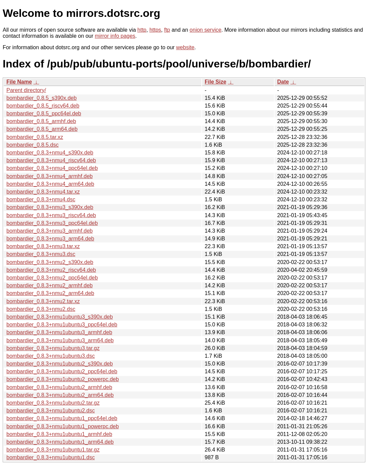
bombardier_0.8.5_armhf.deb (41, 121)
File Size (215, 82)
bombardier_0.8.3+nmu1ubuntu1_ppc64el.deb (61, 418)
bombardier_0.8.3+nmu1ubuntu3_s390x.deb (59, 317)
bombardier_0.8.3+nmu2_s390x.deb (49, 262)
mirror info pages (115, 36)
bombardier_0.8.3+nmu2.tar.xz (43, 301)
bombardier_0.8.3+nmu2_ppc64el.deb (52, 278)
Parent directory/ (26, 90)
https (155, 30)
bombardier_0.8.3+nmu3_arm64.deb (50, 238)
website (185, 47)
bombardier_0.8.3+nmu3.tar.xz (43, 246)
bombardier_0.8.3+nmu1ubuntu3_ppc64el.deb (61, 324)
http (141, 30)
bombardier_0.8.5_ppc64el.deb (43, 113)
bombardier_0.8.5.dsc (32, 145)
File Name (19, 82)
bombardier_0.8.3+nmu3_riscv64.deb (51, 215)
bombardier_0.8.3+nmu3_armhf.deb (49, 231)
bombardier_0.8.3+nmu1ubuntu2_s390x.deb (59, 364)
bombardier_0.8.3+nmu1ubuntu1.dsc (50, 457)
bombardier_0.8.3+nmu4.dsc (40, 199)
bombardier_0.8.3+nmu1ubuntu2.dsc (50, 410)
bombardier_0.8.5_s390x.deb (41, 98)
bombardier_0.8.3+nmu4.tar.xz (43, 192)
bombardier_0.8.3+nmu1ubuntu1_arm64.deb (60, 442)
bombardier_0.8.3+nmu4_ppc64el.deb (52, 168)
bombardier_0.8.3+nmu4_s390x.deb (49, 152)
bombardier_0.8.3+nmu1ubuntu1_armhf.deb (59, 434)
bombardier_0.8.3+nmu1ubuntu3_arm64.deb (60, 340)
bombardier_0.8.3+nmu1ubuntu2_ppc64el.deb (61, 371)
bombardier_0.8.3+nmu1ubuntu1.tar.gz (53, 450)
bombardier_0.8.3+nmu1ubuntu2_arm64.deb (60, 395)
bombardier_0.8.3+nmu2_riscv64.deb (51, 270)
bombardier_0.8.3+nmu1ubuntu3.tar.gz (53, 348)
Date (283, 82)
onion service (205, 30)
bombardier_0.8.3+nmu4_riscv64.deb (51, 160)
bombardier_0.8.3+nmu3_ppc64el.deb (52, 223)
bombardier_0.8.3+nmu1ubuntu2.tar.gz (53, 403)
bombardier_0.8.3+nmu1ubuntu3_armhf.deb (59, 332)
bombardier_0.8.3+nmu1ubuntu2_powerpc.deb (62, 379)
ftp (167, 30)
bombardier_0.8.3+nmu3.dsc (40, 254)
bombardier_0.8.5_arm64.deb (42, 129)
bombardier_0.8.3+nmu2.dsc (40, 309)
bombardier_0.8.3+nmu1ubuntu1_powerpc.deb (62, 426)
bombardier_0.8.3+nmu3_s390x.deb (49, 207)
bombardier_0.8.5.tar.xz (34, 137)
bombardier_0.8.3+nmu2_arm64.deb (50, 293)
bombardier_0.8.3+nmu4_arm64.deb (50, 184)
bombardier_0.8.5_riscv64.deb (42, 106)
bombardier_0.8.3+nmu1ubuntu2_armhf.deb (59, 387)
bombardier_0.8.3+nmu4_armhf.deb (49, 176)
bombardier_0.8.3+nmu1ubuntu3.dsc (50, 356)
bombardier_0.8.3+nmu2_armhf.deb (49, 285)
